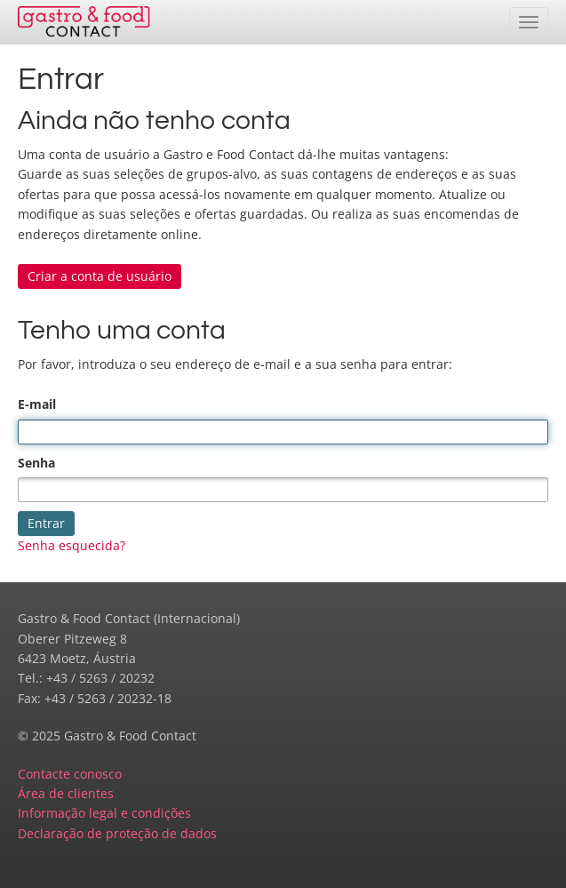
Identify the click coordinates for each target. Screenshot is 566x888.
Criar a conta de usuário (99, 276)
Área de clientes (66, 793)
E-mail (37, 404)
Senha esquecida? (71, 545)
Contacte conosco (70, 773)
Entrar (46, 523)
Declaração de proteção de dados (117, 833)
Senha (36, 462)
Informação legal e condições (104, 812)
